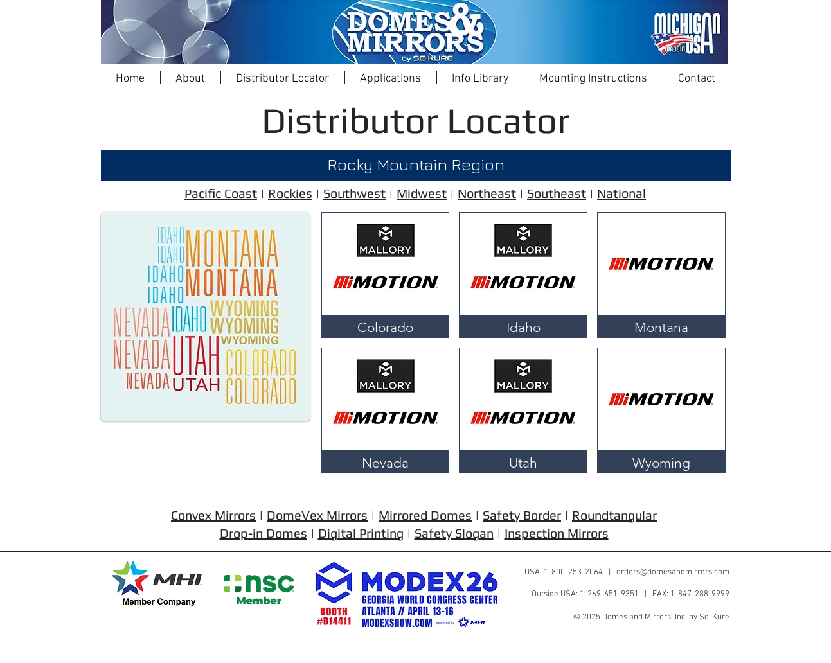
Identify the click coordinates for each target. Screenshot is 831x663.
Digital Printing (361, 533)
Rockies (290, 193)
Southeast (556, 193)
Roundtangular (614, 515)
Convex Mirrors (213, 515)
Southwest (354, 193)
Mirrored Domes (425, 515)
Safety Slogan (454, 533)
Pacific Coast (220, 193)
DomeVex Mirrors (317, 515)
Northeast (487, 193)
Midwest (422, 193)
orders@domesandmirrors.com (672, 572)
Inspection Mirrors (557, 533)
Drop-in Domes (263, 533)
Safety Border (522, 515)
